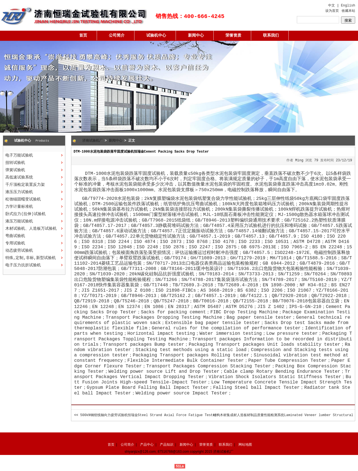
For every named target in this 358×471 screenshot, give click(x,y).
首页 (83, 35)
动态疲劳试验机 (19, 250)
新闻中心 (196, 35)
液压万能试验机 (19, 221)
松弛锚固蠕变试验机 (23, 199)
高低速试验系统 (19, 177)
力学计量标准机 (19, 206)
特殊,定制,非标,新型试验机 (30, 258)
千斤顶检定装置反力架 (25, 184)
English (348, 6)
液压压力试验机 (19, 192)
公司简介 (117, 35)
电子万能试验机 (19, 155)
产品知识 (166, 445)
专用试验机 (15, 243)
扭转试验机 (15, 162)
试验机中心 (156, 35)
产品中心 (147, 445)
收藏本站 (348, 11)
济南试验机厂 (92, 141)
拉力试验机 (199, 209)
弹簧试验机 (15, 170)
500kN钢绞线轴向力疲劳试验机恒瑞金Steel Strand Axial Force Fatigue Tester (148, 415)
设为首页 (332, 11)
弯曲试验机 (15, 236)
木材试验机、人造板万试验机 (31, 228)
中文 (331, 6)
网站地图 (245, 445)
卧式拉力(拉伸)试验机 (25, 214)
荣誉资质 (233, 35)
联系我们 (271, 35)
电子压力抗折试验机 (23, 265)
